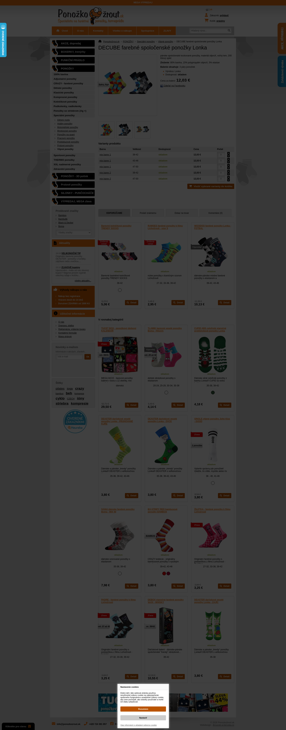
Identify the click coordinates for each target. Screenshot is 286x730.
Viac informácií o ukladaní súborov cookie (138, 725)
